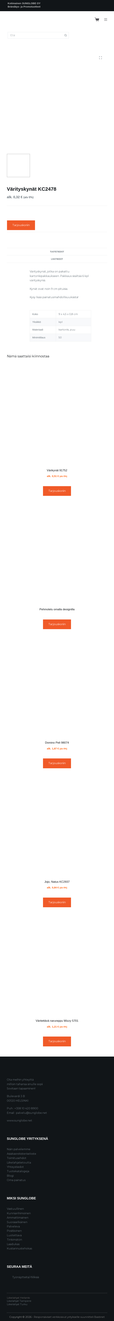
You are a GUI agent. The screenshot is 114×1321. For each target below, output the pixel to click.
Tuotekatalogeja (18, 1171)
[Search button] (65, 35)
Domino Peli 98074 (57, 742)
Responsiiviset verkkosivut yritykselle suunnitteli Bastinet (69, 1316)
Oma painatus (16, 1180)
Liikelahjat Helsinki (18, 1297)
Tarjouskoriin (21, 225)
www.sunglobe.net (19, 1120)
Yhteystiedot (15, 1167)
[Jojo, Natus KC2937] (57, 825)
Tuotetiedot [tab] (57, 252)
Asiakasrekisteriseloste (21, 1153)
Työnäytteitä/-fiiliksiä (25, 1277)
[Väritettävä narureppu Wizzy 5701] (57, 964)
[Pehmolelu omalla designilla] (57, 553)
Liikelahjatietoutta (19, 1162)
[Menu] (105, 19)
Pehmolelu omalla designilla (57, 609)
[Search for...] (35, 35)
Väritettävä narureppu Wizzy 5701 (57, 1020)
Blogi (10, 1175)
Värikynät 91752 (57, 470)
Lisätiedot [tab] (57, 259)
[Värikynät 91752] (57, 414)
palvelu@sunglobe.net (31, 1112)
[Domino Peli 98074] (57, 686)
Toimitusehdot (16, 1158)
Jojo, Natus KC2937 (57, 881)
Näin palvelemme (18, 1149)
